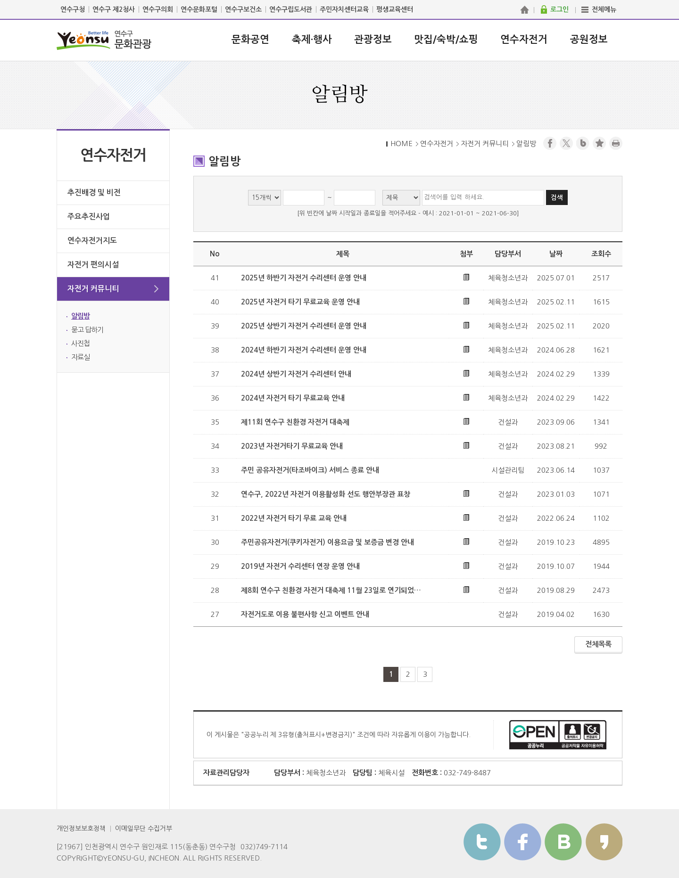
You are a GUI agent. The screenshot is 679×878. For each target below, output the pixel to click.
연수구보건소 (243, 9)
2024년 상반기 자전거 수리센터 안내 (296, 373)
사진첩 (80, 343)
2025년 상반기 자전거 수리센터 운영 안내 (303, 325)
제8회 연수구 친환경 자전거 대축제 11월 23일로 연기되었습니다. (332, 590)
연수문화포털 (199, 9)
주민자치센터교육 (344, 9)
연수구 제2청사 (113, 9)
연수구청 (72, 9)
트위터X (566, 143)
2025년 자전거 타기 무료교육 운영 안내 (300, 301)
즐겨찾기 (599, 143)
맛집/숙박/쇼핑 (446, 39)
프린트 (615, 143)
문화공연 (250, 39)
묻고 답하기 (87, 329)
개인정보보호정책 (81, 828)
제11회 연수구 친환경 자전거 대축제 (295, 422)
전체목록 (598, 644)
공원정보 (589, 39)
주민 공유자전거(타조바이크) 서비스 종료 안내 (310, 470)
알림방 (80, 316)
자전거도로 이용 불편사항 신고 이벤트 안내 (305, 614)
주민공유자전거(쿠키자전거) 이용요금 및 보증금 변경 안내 (327, 542)
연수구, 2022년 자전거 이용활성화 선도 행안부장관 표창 (325, 494)
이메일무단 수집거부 (143, 828)
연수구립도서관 (290, 9)
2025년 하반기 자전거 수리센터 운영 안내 (303, 277)
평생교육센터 (394, 9)
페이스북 (549, 143)
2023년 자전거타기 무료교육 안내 (292, 446)
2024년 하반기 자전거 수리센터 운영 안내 (303, 349)
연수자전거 (523, 39)
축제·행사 (312, 39)
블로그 (582, 143)
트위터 (482, 842)
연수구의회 (157, 9)
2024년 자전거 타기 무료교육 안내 (293, 398)
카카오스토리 (603, 842)
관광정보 (373, 39)
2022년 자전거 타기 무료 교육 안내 (294, 518)
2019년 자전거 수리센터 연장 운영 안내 (300, 566)
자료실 (80, 357)
